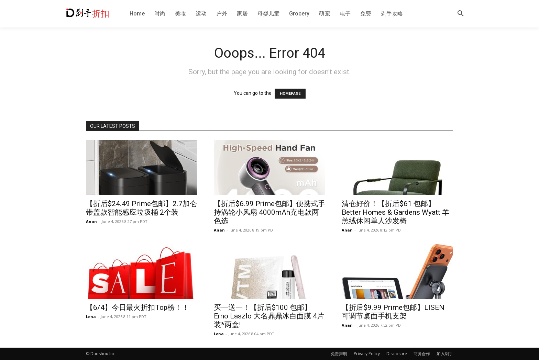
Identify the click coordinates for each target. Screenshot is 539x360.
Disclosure (396, 354)
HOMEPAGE (290, 93)
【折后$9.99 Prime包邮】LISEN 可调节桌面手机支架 (393, 311)
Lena (91, 316)
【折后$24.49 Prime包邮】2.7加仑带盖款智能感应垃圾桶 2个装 (141, 208)
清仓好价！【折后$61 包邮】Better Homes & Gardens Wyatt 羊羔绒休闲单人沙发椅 (395, 212)
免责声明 (339, 354)
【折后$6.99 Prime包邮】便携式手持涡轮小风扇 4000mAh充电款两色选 (269, 212)
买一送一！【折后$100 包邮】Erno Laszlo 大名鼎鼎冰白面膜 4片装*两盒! (269, 316)
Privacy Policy (367, 354)
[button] (460, 13)
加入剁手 (445, 354)
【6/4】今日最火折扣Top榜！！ (137, 307)
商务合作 (422, 354)
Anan (91, 221)
